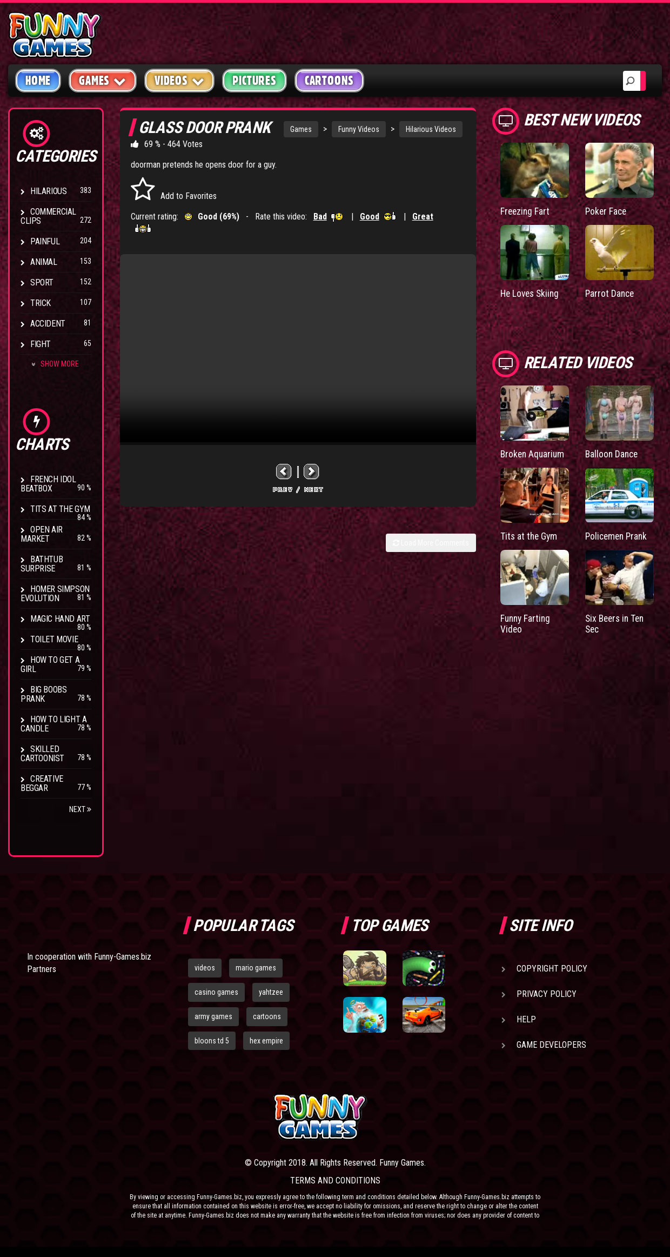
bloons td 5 (212, 1040)
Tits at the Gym (60, 509)
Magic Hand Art (60, 619)
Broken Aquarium (533, 453)
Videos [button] (180, 80)
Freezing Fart (525, 211)
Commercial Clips (48, 216)
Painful (44, 241)
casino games (216, 992)
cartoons (267, 1016)
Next (80, 809)
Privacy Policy (547, 994)
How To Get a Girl (50, 664)
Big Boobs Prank (43, 694)
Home (38, 80)
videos (205, 967)
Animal (43, 262)
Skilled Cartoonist (42, 753)
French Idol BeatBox (48, 484)
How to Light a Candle (53, 724)
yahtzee (271, 992)
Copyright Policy (552, 968)
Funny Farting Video (526, 622)
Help (526, 1019)
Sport (41, 282)
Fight (40, 344)
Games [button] (102, 80)
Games (301, 129)
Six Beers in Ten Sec (616, 622)
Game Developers (551, 1045)
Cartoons (329, 80)
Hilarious (48, 191)
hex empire (266, 1040)
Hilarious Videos (431, 129)
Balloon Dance (612, 453)
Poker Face (606, 211)
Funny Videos (358, 129)
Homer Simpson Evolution (55, 593)
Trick (40, 303)
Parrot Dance (610, 292)
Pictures (254, 80)
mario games (256, 967)
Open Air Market (42, 534)
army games (213, 1016)
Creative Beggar (42, 783)
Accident (47, 323)
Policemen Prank (618, 535)
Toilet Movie (54, 639)
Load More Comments (431, 542)
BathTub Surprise (42, 564)
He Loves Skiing (531, 292)
